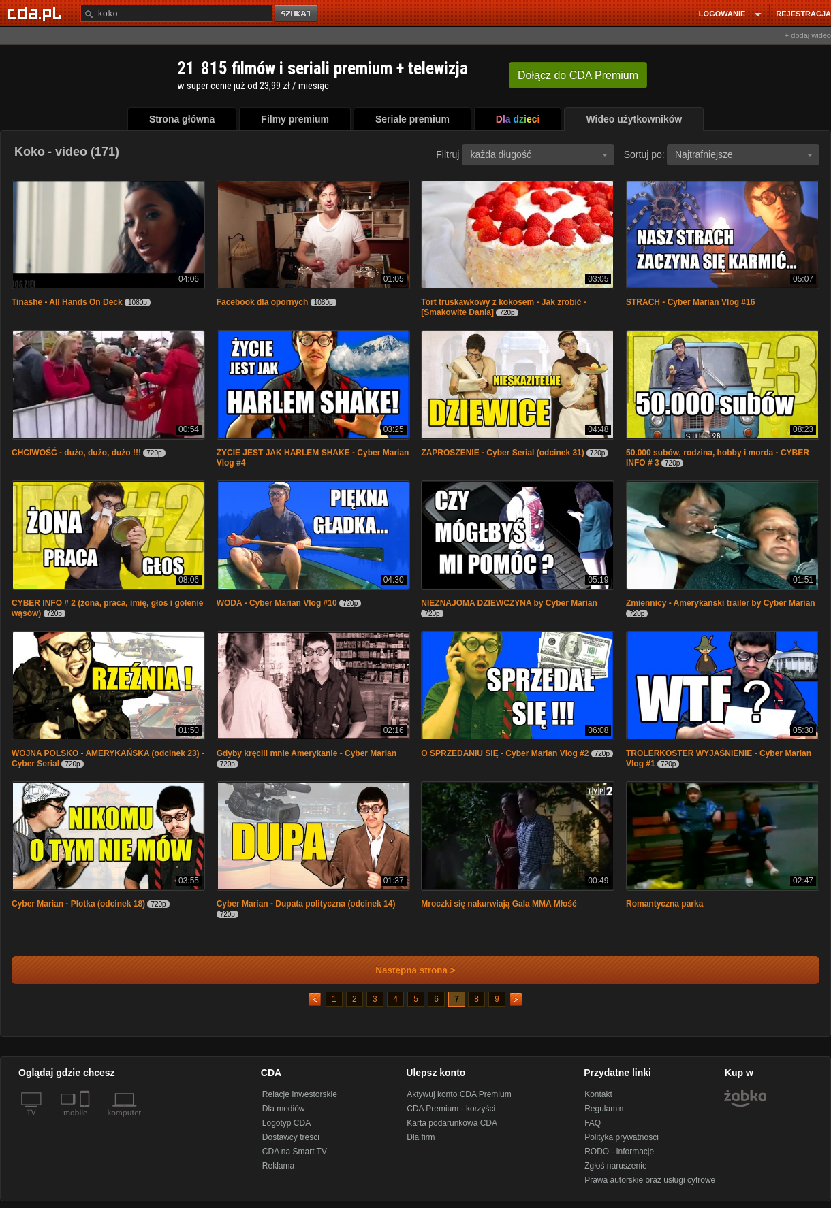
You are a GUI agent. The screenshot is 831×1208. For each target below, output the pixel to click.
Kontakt (598, 1094)
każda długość (539, 154)
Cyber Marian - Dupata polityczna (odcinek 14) (306, 904)
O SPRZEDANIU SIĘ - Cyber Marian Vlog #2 (505, 753)
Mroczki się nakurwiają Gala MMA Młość (498, 904)
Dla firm (421, 1137)
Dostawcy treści (290, 1137)
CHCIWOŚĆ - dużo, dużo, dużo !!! (76, 452)
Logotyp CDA (286, 1123)
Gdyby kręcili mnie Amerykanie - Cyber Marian (306, 753)
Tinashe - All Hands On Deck (67, 302)
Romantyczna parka (664, 904)
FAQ (592, 1123)
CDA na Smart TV (294, 1151)
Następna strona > (406, 970)
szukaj (297, 14)
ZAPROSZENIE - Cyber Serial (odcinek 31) (502, 452)
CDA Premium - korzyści (451, 1108)
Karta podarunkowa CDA (452, 1123)
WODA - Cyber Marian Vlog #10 (277, 603)
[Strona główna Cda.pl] (37, 13)
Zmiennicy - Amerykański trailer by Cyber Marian (720, 603)
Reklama (278, 1166)
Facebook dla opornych (263, 302)
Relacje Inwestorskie (299, 1094)
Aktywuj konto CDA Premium (459, 1094)
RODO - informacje (619, 1151)
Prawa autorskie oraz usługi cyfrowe (649, 1180)
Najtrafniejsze (744, 154)
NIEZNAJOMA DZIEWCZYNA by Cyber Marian (509, 603)
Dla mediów (283, 1108)
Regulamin (603, 1108)
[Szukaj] (176, 13)
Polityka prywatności (621, 1137)
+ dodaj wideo (808, 35)
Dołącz (578, 75)
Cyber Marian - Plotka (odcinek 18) (78, 904)
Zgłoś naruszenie (615, 1166)
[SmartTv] (86, 1121)
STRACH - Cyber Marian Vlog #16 (690, 302)
